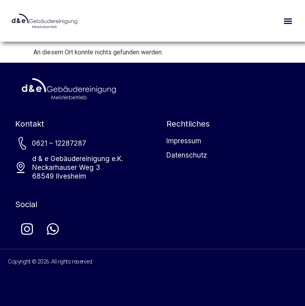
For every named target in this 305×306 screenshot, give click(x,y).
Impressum (183, 141)
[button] (287, 20)
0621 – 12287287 (59, 143)
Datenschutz (186, 155)
